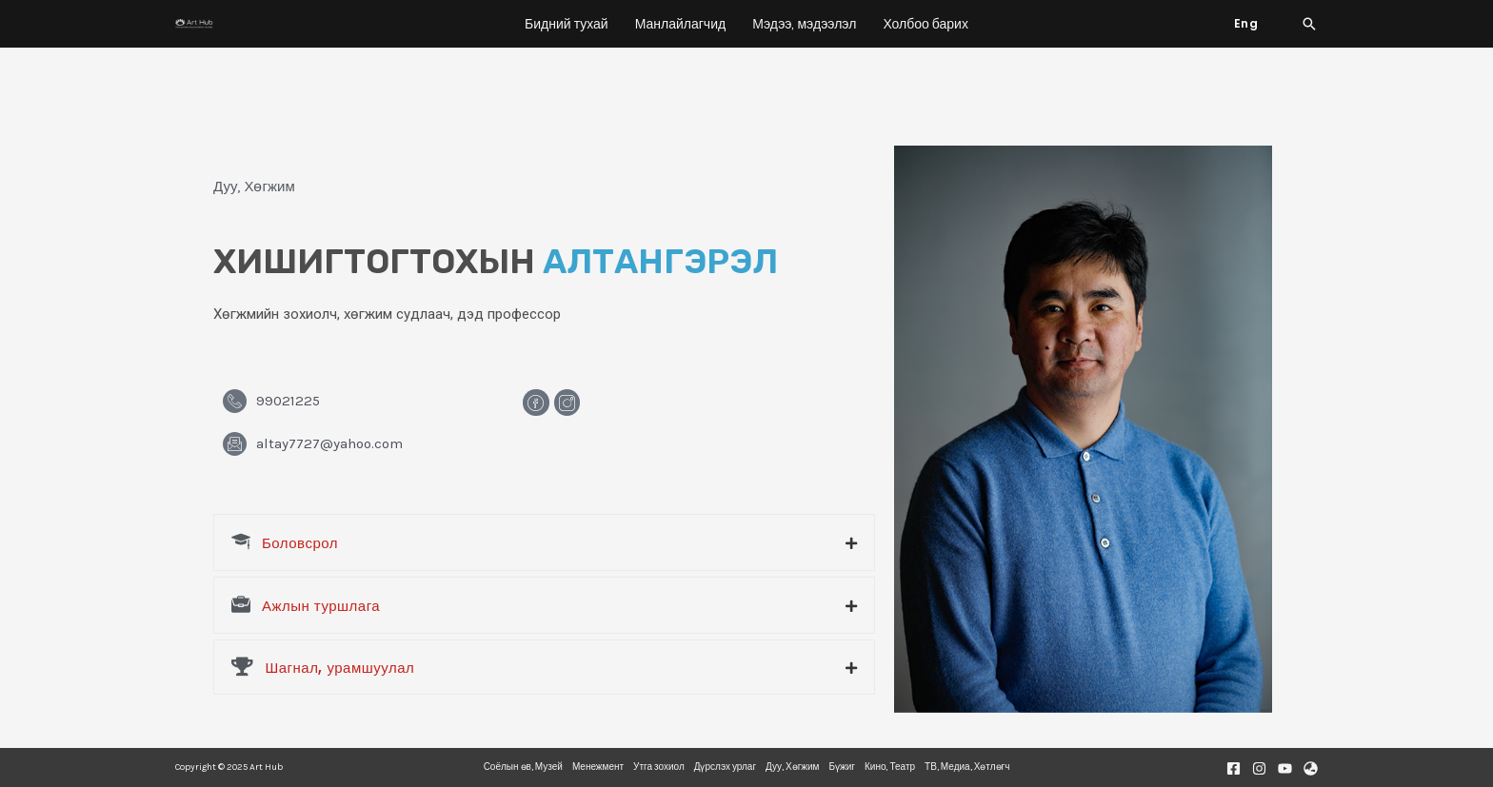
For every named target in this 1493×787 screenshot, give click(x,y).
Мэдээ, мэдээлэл (804, 23)
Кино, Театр (890, 767)
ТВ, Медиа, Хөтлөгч (967, 767)
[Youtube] (1285, 768)
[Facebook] (1233, 768)
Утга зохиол (659, 767)
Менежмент (598, 767)
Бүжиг (842, 767)
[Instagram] (1259, 768)
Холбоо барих (925, 23)
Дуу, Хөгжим (792, 767)
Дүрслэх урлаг (725, 767)
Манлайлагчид (680, 23)
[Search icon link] (1309, 23)
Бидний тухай (566, 23)
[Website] (1311, 768)
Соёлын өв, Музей (523, 767)
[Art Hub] (194, 24)
